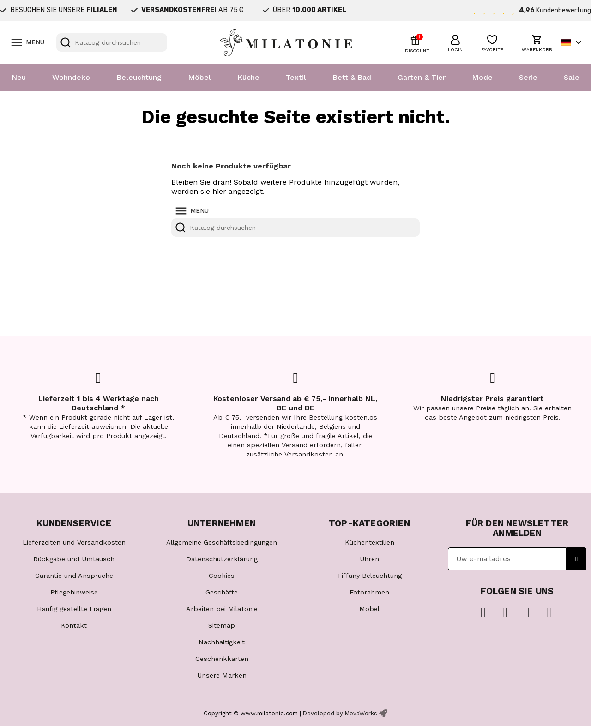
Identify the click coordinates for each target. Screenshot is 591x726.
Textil (296, 77)
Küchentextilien (369, 542)
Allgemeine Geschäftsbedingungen (221, 542)
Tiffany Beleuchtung (369, 575)
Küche (248, 77)
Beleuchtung (139, 77)
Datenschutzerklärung (222, 559)
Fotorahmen (369, 592)
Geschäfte (221, 592)
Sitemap (221, 625)
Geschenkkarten (221, 658)
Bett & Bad (351, 77)
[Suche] (111, 42)
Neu (19, 77)
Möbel (199, 77)
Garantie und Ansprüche (74, 575)
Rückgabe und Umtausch (74, 559)
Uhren (369, 559)
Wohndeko (71, 77)
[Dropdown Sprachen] (572, 42)
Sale (571, 77)
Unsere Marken (222, 675)
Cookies (222, 575)
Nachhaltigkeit (222, 642)
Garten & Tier (422, 77)
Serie (528, 77)
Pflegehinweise (74, 592)
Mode (482, 77)
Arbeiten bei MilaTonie (222, 608)
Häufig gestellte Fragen (74, 608)
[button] (455, 42)
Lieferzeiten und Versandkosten (74, 542)
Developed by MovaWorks (340, 713)
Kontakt (74, 625)
